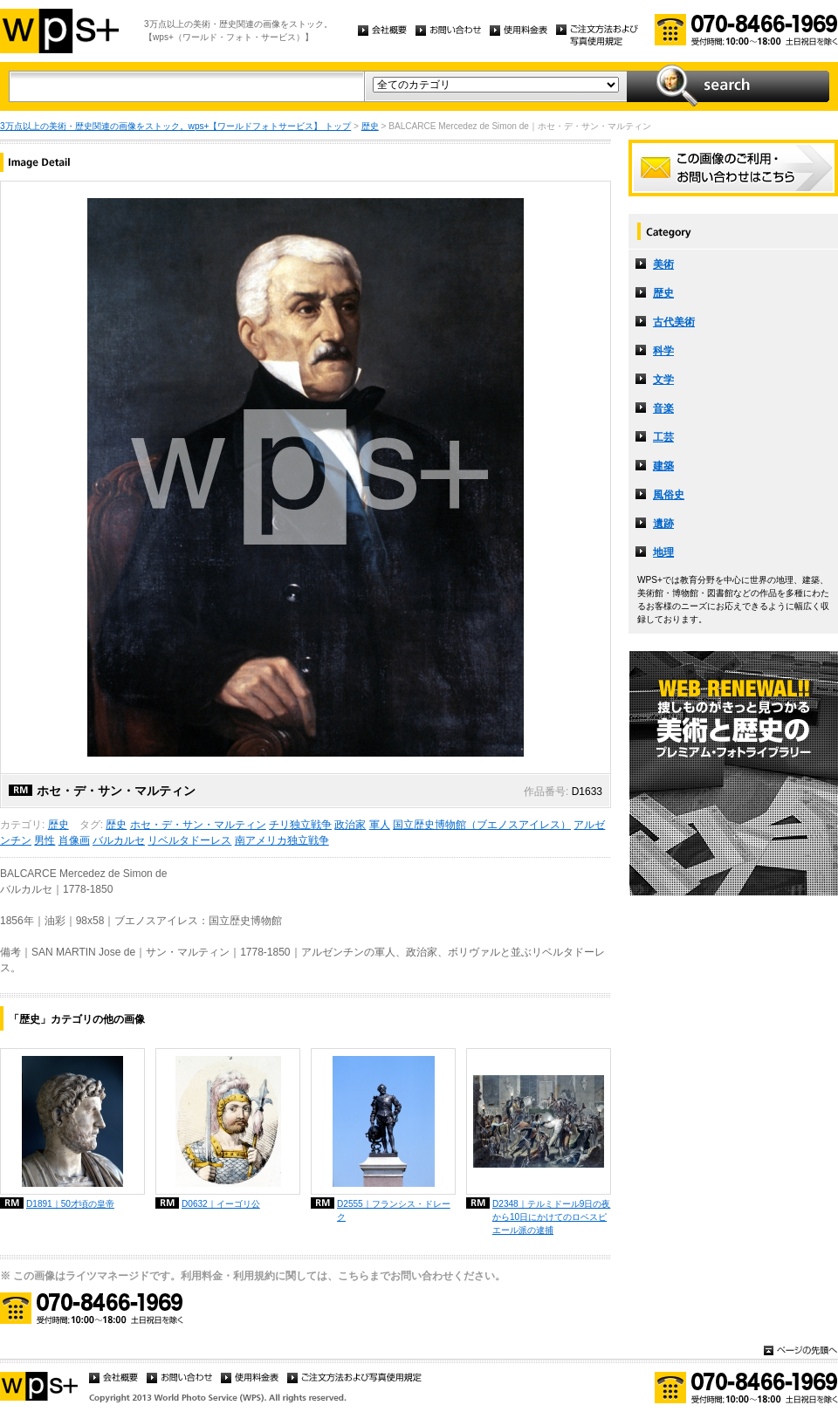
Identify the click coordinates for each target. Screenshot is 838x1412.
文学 (663, 380)
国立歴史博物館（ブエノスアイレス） (482, 825)
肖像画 (74, 840)
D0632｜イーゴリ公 (221, 1204)
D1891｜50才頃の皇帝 (70, 1204)
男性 (44, 840)
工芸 (663, 437)
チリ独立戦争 (300, 825)
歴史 (370, 126)
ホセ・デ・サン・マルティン (198, 825)
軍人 (379, 825)
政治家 (350, 825)
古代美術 (674, 322)
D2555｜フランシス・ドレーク (393, 1210)
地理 (663, 552)
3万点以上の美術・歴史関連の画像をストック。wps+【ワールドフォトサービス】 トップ (175, 126)
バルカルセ (119, 840)
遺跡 (663, 524)
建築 (663, 466)
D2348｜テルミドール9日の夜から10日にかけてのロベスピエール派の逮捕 (551, 1217)
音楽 (663, 408)
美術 (663, 264)
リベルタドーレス (189, 840)
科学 (663, 351)
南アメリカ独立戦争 (282, 840)
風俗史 (668, 495)
